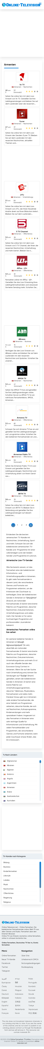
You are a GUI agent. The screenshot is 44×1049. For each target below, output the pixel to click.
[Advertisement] (22, 33)
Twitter (5, 967)
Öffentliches (27, 234)
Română (31, 986)
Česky (4, 986)
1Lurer (22, 121)
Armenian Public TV (22, 455)
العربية (4, 979)
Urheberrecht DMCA (29, 959)
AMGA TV (22, 379)
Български (6, 983)
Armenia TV (22, 418)
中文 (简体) (32, 1013)
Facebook (6, 963)
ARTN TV (22, 494)
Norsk (17, 1013)
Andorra (8, 774)
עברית (17, 979)
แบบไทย (31, 1002)
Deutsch (5, 994)
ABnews (22, 339)
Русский (31, 990)
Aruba (7, 792)
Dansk (4, 990)
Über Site (25, 956)
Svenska (31, 998)
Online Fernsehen (9, 956)
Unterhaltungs (28, 197)
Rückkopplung (27, 967)
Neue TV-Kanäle (8, 959)
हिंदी (16, 983)
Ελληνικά (5, 998)
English (4, 1002)
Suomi (4, 1009)
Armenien (17, 87)
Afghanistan (10, 761)
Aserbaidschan (11, 796)
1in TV (22, 85)
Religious (7, 902)
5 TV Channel (22, 232)
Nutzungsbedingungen (30, 963)
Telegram (6, 971)
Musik (5, 884)
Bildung (6, 862)
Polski (30, 979)
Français (5, 1013)
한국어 (17, 1005)
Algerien (8, 770)
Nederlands (20, 1009)
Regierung (7, 898)
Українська (33, 1009)
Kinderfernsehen (10, 871)
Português (32, 983)
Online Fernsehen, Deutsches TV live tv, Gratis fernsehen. (20, 944)
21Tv (22, 195)
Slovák (31, 994)
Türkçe (31, 1005)
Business (28, 341)
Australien (9, 801)
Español (5, 1005)
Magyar (18, 990)
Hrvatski (18, 986)
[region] (22, 780)
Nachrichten (27, 87)
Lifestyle (6, 876)
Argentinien (9, 783)
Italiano (18, 998)
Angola (8, 779)
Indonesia (19, 994)
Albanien (8, 765)
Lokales (6, 880)
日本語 (17, 1002)
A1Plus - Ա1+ (22, 268)
